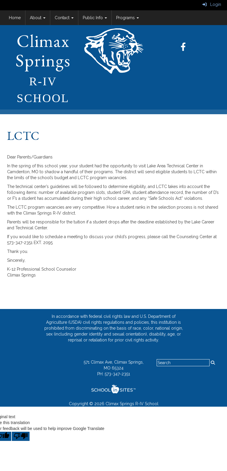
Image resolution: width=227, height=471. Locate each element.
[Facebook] (186, 48)
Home (15, 17)
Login (211, 4)
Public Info (95, 17)
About (38, 17)
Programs (127, 17)
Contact (64, 17)
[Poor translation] (21, 436)
